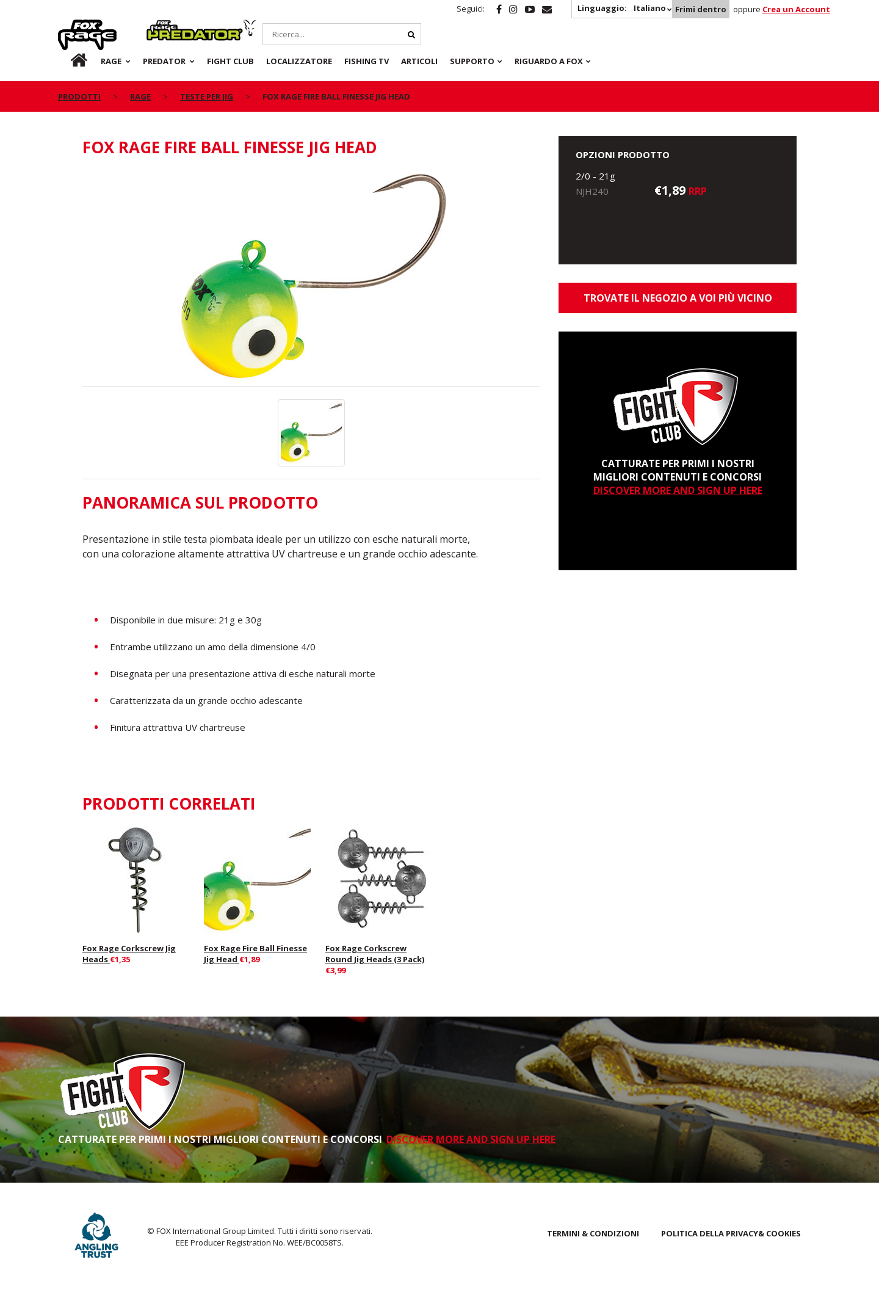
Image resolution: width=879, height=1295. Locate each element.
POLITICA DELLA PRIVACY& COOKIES (731, 1233)
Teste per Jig (206, 96)
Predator (166, 26)
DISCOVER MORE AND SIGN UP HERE (677, 490)
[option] (311, 278)
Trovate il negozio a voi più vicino (678, 298)
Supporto (472, 61)
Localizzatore (299, 61)
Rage (69, 26)
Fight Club (230, 61)
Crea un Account (796, 9)
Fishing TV (366, 61)
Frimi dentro (700, 9)
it (67, 61)
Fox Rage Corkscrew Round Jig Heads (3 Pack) (374, 954)
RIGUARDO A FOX (549, 61)
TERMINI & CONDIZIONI (593, 1233)
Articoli (419, 61)
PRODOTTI (79, 96)
